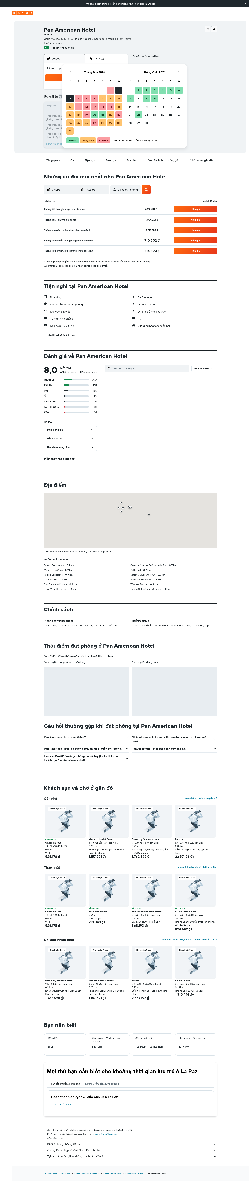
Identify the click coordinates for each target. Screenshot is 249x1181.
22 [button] (110, 114)
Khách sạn (66, 1173)
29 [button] (110, 123)
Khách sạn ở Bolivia (112, 1173)
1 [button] (110, 90)
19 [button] (86, 114)
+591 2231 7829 (53, 42)
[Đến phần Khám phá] (5, 47)
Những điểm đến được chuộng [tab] (102, 1083)
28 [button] (102, 123)
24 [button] (70, 123)
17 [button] (70, 114)
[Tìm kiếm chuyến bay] (5, 23)
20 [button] (94, 114)
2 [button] (119, 90)
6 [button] (94, 98)
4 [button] (78, 98)
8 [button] (111, 98)
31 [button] (70, 131)
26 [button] (86, 123)
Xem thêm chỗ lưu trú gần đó (201, 798)
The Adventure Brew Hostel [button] (147, 911)
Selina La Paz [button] (182, 980)
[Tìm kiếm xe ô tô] (5, 37)
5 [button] (86, 98)
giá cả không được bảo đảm (105, 1134)
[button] (245, 3)
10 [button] (70, 106)
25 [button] (78, 123)
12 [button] (86, 106)
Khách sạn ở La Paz (61, 1104)
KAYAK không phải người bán (132, 1144)
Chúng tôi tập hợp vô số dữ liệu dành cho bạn (132, 1150)
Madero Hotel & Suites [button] (101, 839)
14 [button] (102, 106)
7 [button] (102, 98)
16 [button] (119, 106)
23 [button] (118, 114)
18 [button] (78, 114)
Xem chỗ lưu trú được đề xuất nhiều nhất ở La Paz (189, 939)
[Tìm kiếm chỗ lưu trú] (5, 30)
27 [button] (94, 123)
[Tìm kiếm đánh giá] (150, 368)
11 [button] (78, 106)
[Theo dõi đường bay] (5, 54)
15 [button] (111, 106)
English (151, 3)
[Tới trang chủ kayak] (22, 13)
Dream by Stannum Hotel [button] (146, 839)
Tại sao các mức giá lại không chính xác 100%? (132, 1156)
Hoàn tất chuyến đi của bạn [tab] (64, 1083)
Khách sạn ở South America (86, 1173)
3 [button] (70, 98)
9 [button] (119, 98)
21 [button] (102, 114)
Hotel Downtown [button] (98, 911)
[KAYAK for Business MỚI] (5, 61)
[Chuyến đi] (5, 71)
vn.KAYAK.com (50, 1173)
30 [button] (119, 123)
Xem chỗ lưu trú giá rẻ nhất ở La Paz (197, 867)
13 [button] (94, 106)
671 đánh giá (67, 47)
